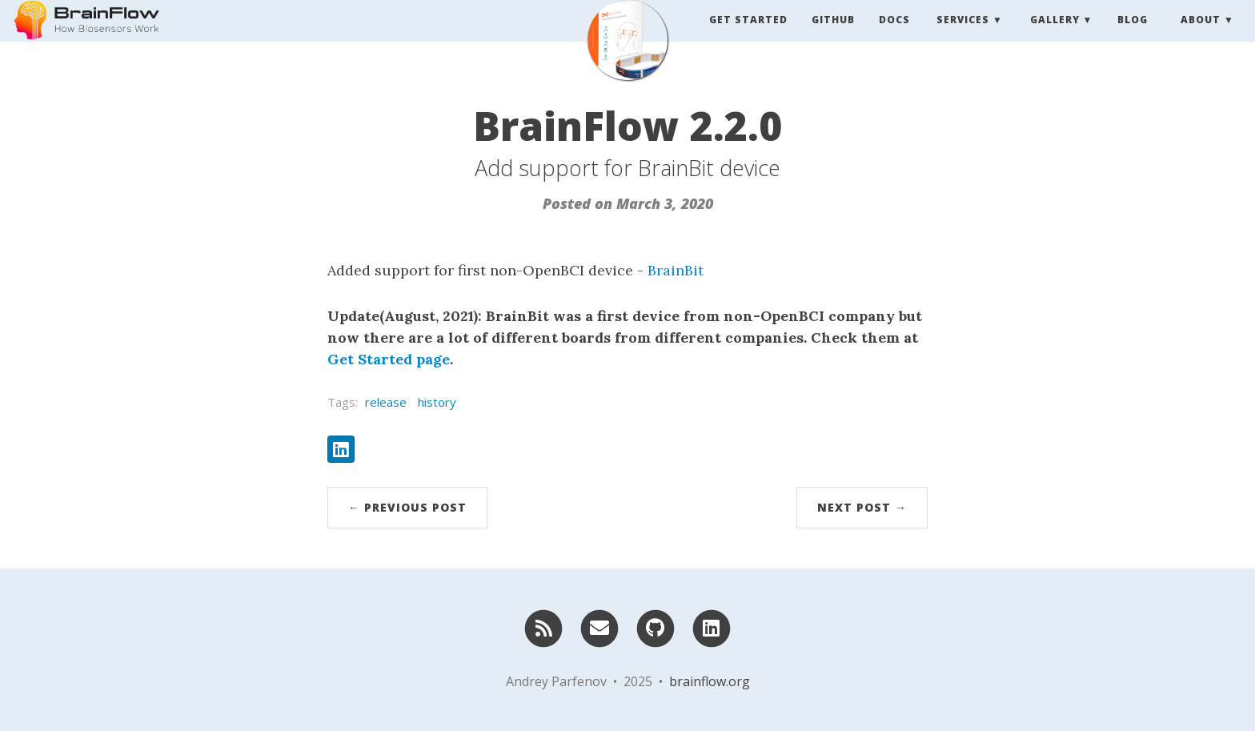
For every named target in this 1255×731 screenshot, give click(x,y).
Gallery (1055, 35)
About (1201, 35)
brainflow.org (709, 681)
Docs (894, 35)
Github (833, 35)
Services (962, 35)
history (437, 402)
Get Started (748, 35)
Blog (1132, 35)
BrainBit (676, 270)
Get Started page (388, 359)
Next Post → (862, 507)
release (386, 402)
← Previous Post (407, 507)
